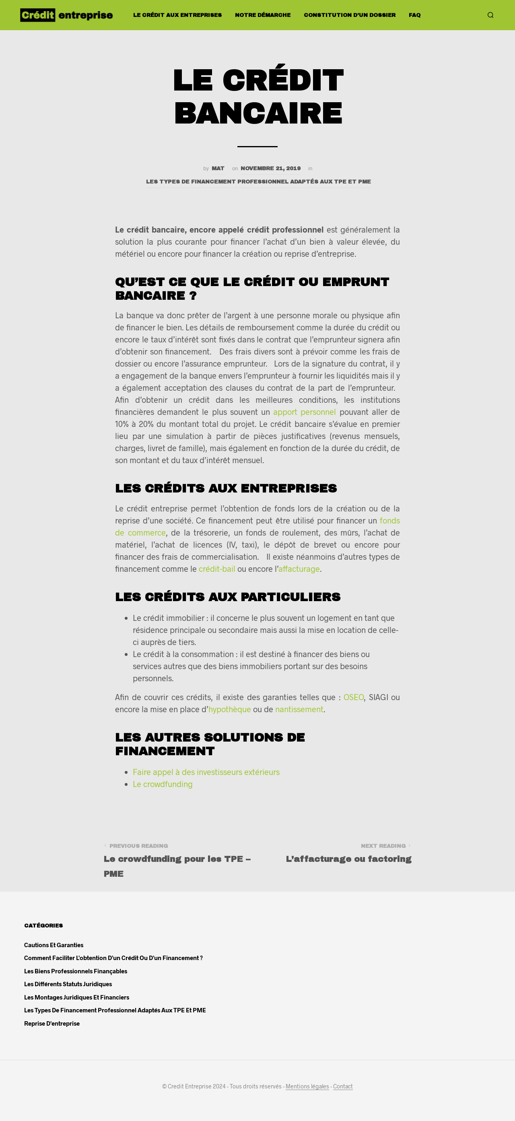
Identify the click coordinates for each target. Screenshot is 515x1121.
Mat (218, 168)
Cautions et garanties (53, 944)
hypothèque (229, 709)
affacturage (299, 568)
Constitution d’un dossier (350, 15)
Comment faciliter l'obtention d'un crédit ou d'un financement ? (113, 957)
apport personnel (304, 411)
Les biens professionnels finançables (75, 971)
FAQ (414, 15)
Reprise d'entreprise (52, 1023)
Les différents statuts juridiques (68, 983)
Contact (343, 1086)
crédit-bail (217, 568)
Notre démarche (262, 15)
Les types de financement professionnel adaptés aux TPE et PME (258, 182)
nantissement (299, 709)
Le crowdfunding (163, 784)
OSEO (354, 697)
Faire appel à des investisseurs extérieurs (206, 772)
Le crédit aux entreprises (177, 15)
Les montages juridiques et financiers (76, 997)
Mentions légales (307, 1086)
